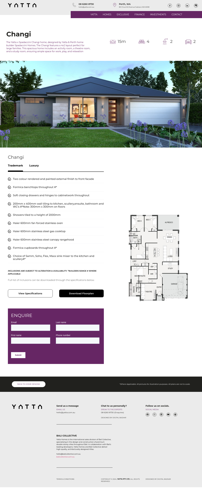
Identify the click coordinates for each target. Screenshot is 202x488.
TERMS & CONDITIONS (65, 480)
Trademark (17, 166)
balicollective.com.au (65, 457)
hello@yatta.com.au (86, 7)
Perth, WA (125, 4)
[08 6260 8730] (74, 5)
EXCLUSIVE (123, 14)
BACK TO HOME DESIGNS (28, 385)
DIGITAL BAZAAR (119, 418)
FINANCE (139, 14)
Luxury (38, 166)
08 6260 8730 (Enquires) (112, 413)
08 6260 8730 (86, 4)
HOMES (107, 14)
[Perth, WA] (115, 5)
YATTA (93, 14)
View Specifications (30, 294)
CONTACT (177, 14)
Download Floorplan (81, 294)
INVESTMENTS (158, 14)
